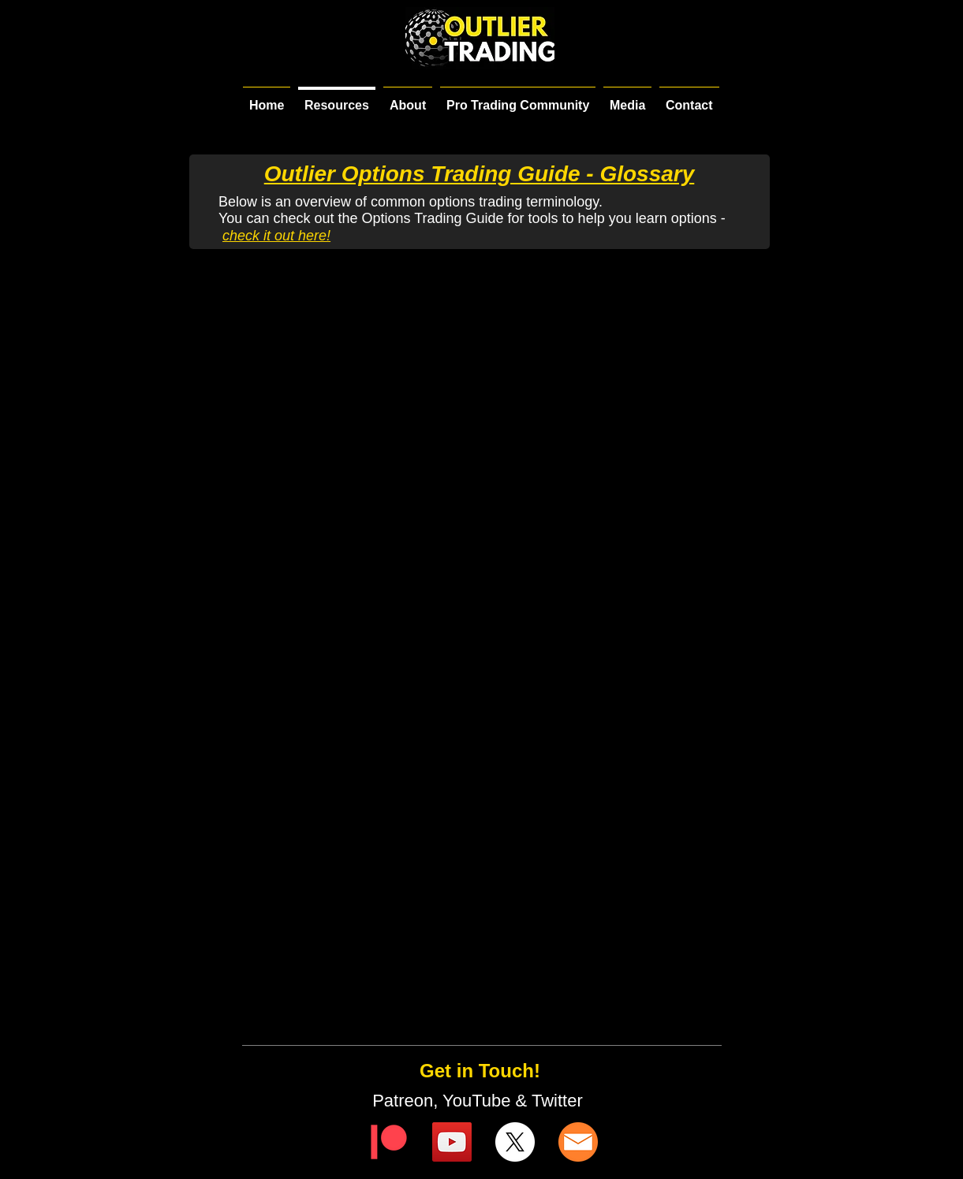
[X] (515, 1142)
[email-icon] (578, 1142)
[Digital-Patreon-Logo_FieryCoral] (389, 1142)
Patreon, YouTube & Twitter (480, 1100)
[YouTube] (452, 1142)
